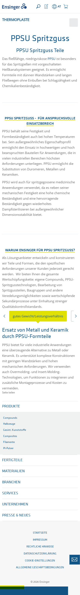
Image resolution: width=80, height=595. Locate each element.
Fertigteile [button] (12, 460)
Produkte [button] (11, 406)
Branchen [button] (11, 482)
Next (75, 317)
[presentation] (40, 316)
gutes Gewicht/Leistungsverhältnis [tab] (38, 316)
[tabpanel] (40, 358)
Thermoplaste (15, 19)
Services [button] (10, 493)
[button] (74, 6)
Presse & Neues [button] (16, 515)
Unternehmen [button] (15, 504)
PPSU (51, 59)
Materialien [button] (13, 471)
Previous (4, 317)
